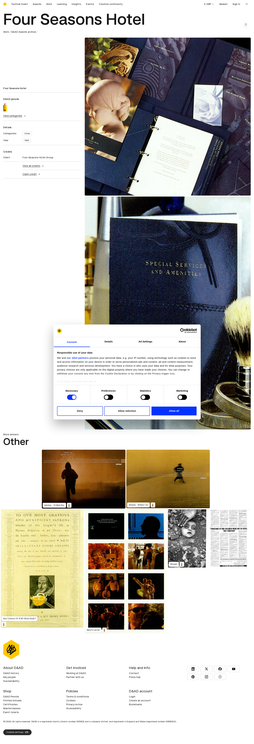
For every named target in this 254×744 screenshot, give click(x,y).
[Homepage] (5, 4)
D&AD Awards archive (23, 32)
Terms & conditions (77, 696)
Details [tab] (109, 341)
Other (27, 133)
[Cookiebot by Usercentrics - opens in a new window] (182, 330)
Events (90, 4)
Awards (37, 4)
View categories (14, 115)
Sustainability (11, 681)
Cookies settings (17, 732)
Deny (80, 410)
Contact (134, 673)
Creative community (111, 4)
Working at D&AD (76, 673)
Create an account (140, 700)
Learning (62, 4)
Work (49, 4)
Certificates (10, 704)
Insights (76, 4)
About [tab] (182, 341)
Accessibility (73, 708)
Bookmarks (135, 704)
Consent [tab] (72, 342)
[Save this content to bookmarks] (245, 24)
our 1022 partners (78, 357)
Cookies (71, 700)
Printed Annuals (12, 700)
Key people (9, 677)
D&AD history (11, 673)
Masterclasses (12, 708)
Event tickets (11, 712)
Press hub (135, 677)
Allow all (174, 410)
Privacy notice (74, 704)
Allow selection (127, 410)
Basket (223, 4)
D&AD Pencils (11, 696)
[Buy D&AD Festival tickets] (19, 4)
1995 (26, 140)
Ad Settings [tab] (145, 341)
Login (132, 696)
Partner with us (75, 677)
